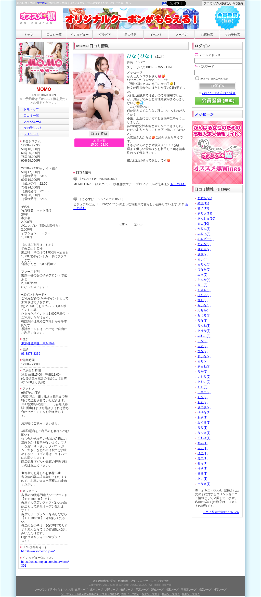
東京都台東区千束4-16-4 (38, 343)
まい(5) (202, 259)
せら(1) (202, 463)
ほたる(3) (204, 295)
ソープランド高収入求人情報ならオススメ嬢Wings (90, 594)
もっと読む (178, 184)
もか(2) (202, 397)
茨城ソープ (157, 589)
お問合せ (163, 580)
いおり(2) (204, 376)
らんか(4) (204, 280)
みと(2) (202, 346)
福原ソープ (205, 589)
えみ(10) (203, 223)
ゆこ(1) (202, 453)
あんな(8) (204, 244)
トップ (28, 34)
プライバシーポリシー (143, 580)
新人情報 (130, 34)
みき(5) (202, 274)
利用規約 (123, 580)
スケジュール (33, 121)
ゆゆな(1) (204, 412)
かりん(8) (204, 229)
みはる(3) (204, 315)
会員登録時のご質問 (104, 580)
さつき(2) (204, 407)
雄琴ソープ (220, 589)
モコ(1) (202, 458)
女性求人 (42, 3)
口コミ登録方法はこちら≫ (221, 512)
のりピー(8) (206, 239)
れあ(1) (202, 417)
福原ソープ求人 (151, 594)
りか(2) (202, 371)
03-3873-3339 (46, 95)
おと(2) (202, 402)
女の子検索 (232, 34)
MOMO (43, 89)
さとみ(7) (204, 249)
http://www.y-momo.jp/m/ (38, 551)
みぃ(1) (202, 448)
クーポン (181, 34)
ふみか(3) (204, 310)
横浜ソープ (126, 589)
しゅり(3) (204, 290)
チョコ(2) (204, 392)
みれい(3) (204, 336)
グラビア (105, 34)
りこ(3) (202, 285)
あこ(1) (202, 478)
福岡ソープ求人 (191, 594)
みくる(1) (204, 422)
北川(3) (202, 300)
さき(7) (202, 254)
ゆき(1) (202, 468)
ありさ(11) (205, 213)
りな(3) (202, 320)
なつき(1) (204, 433)
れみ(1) (202, 443)
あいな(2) (204, 356)
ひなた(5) (204, 269)
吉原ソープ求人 (130, 594)
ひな (131, 56)
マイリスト (31, 134)
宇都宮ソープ (188, 589)
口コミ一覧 (54, 34)
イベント (156, 34)
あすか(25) (205, 198)
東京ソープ (96, 589)
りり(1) (202, 427)
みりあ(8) (204, 234)
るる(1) (202, 473)
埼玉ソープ (172, 589)
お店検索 (207, 34)
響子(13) (203, 208)
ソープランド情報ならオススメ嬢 (54, 589)
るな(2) (202, 341)
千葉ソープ (142, 589)
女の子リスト (33, 128)
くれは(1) (204, 438)
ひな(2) (202, 351)
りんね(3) (204, 325)
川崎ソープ (111, 589)
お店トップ (31, 109)
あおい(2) (204, 382)
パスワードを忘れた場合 (219, 93)
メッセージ (204, 114)
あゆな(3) (204, 331)
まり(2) (202, 361)
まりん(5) (204, 264)
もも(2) (202, 387)
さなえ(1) (204, 484)
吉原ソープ (81, 589)
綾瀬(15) (203, 203)
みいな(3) (204, 305)
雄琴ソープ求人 (171, 594)
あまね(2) (204, 366)
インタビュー (79, 34)
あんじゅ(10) (206, 218)
